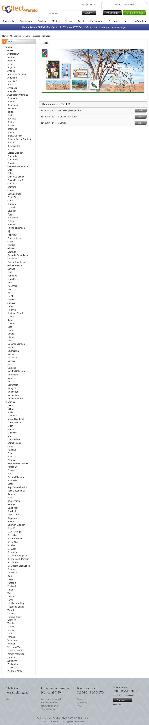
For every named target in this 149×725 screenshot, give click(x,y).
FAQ (79, 706)
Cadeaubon (82, 702)
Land (28, 36)
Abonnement (96, 21)
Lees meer (117, 704)
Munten (55, 21)
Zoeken (90, 13)
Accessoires (26, 21)
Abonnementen (17, 36)
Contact (80, 699)
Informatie (91, 4)
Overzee (36, 36)
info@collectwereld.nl (74, 721)
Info (126, 21)
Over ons (9, 699)
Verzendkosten (48, 709)
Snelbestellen (139, 21)
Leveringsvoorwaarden (52, 699)
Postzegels (8, 21)
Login (83, 4)
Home (5, 36)
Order (142, 110)
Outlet (81, 21)
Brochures (113, 21)
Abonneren (124, 700)
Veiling (68, 21)
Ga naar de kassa (135, 12)
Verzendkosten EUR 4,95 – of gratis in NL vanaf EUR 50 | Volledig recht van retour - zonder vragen (74, 27)
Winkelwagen (113, 12)
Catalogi (42, 21)
